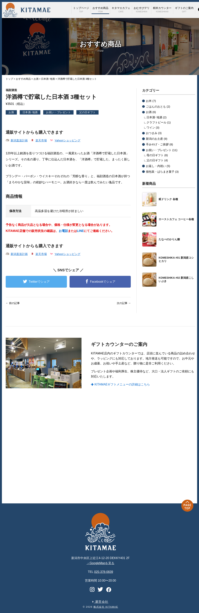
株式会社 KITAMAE (105, 606)
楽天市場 (41, 140)
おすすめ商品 (100, 9)
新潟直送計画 (19, 140)
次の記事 (124, 303)
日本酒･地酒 (30, 112)
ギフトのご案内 (184, 9)
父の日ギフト (87, 112)
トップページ (81, 9)
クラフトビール (156, 122)
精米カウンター (162, 9)
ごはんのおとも (156, 106)
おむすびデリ (142, 9)
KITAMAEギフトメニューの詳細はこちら (120, 384)
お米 (149, 100)
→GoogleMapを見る (100, 563)
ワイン (151, 127)
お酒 (11, 112)
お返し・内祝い (156, 166)
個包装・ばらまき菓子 (160, 171)
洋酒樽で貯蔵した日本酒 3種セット (68, 94)
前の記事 (13, 303)
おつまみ (151, 133)
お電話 (63, 230)
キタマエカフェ (121, 9)
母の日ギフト (155, 155)
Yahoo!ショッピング (67, 140)
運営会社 (100, 601)
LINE (80, 230)
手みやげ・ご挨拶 (157, 144)
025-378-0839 (103, 571)
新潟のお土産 (154, 138)
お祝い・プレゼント (58, 112)
